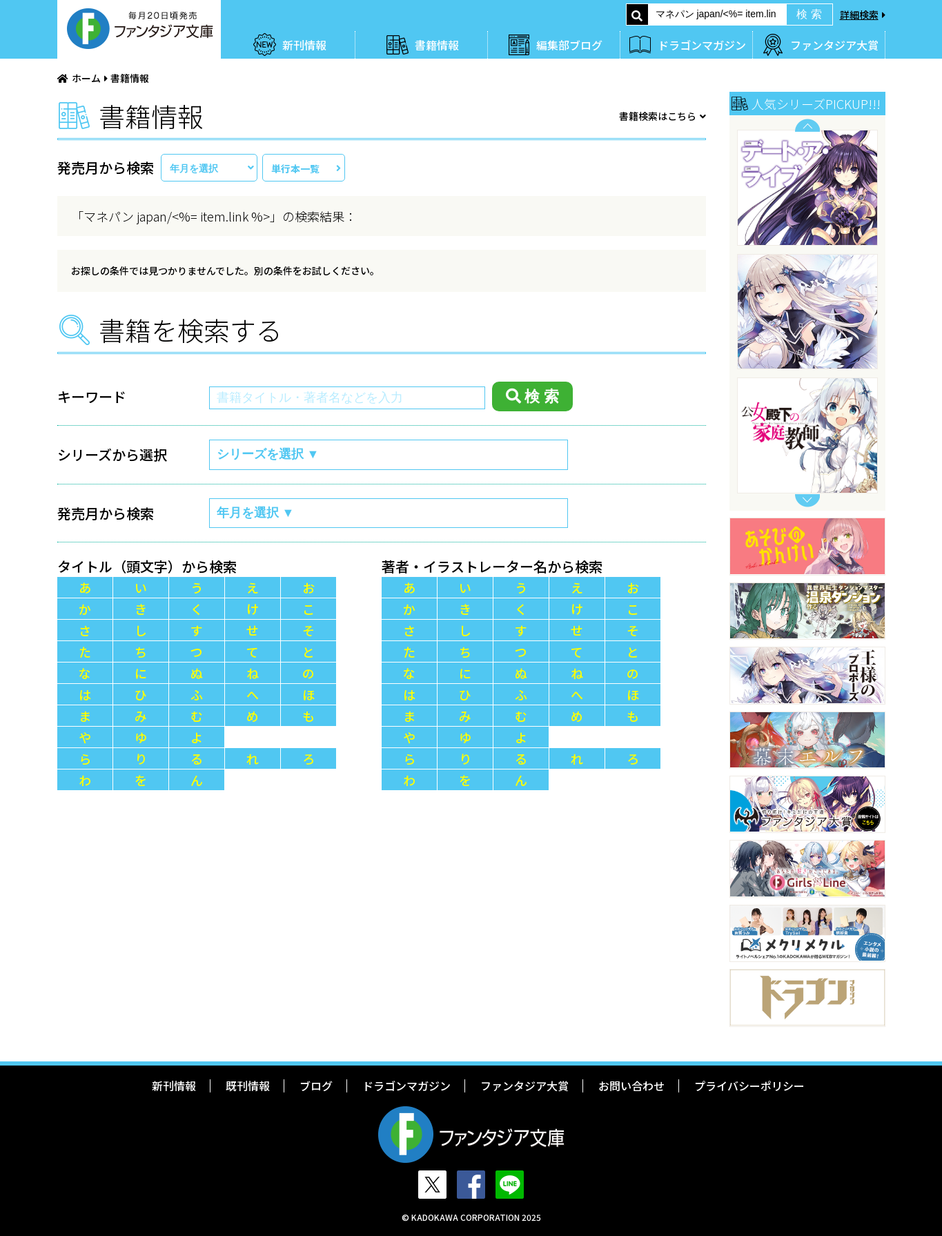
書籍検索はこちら (657, 116)
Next (807, 500)
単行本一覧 (295, 168)
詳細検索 (859, 14)
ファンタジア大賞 (834, 45)
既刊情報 (248, 1085)
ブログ (316, 1085)
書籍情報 (437, 45)
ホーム (86, 78)
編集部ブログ (569, 45)
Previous (807, 125)
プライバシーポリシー (749, 1085)
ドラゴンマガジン (702, 45)
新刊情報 (304, 45)
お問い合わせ (631, 1085)
